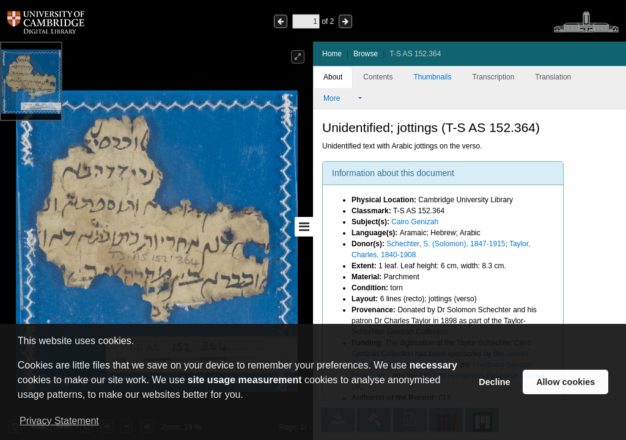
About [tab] (332, 77)
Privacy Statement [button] (59, 421)
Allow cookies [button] (565, 382)
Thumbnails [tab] (432, 77)
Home (332, 54)
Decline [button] (494, 382)
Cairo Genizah (414, 222)
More (339, 98)
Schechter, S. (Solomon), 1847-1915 (445, 244)
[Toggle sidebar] (304, 227)
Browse (365, 54)
